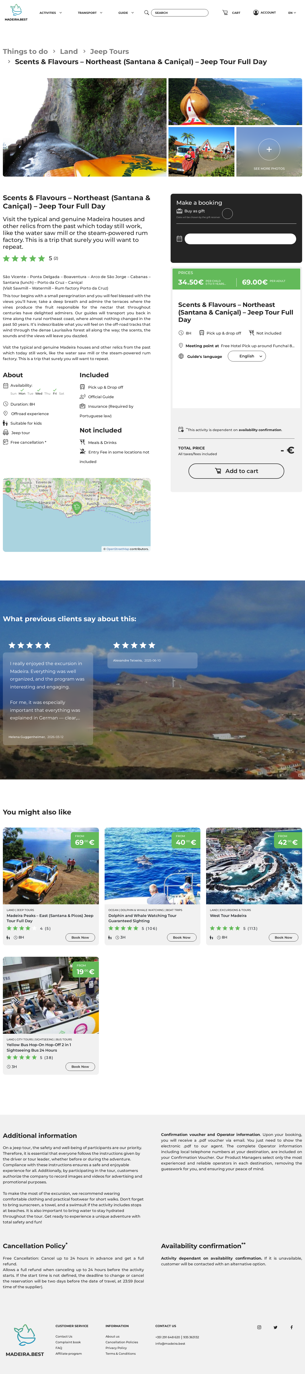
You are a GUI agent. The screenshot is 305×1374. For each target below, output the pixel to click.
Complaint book (68, 1342)
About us (112, 1336)
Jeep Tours (109, 51)
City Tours (25, 1039)
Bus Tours (64, 1039)
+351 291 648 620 (167, 1337)
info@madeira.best (170, 1343)
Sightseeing (44, 1039)
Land (69, 51)
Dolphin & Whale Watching (142, 910)
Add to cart (236, 471)
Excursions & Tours (235, 910)
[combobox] (247, 356)
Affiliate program (69, 1353)
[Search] (180, 12)
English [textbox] (246, 356)
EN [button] (290, 13)
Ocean (113, 910)
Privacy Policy (116, 1348)
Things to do (25, 51)
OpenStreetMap (118, 549)
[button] (60, 12)
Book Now (80, 937)
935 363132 (191, 1337)
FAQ (59, 1348)
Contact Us (64, 1336)
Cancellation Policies (122, 1342)
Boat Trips (174, 910)
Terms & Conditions (121, 1353)
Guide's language (200, 356)
